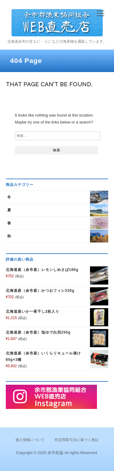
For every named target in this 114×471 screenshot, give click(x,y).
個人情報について (30, 440)
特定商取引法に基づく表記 (76, 440)
